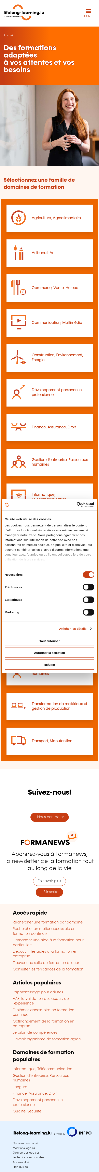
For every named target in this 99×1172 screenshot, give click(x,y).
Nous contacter (49, 817)
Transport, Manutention (52, 741)
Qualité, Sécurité (27, 1111)
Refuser (49, 664)
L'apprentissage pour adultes (38, 992)
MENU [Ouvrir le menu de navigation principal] (88, 16)
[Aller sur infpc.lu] (52, 1135)
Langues (20, 1087)
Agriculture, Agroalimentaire (56, 218)
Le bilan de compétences (35, 1032)
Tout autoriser (49, 641)
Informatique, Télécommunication (42, 1069)
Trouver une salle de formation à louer (46, 963)
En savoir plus (49, 881)
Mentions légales (24, 1148)
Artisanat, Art (43, 253)
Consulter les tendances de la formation (48, 969)
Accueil (8, 35)
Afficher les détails (72, 628)
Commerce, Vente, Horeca (55, 288)
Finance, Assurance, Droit (54, 427)
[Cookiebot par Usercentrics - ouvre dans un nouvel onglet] (76, 504)
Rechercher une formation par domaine (48, 922)
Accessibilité (21, 1162)
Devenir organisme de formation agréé (47, 1039)
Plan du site (20, 1167)
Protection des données (28, 1157)
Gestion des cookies (26, 1152)
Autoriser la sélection (49, 652)
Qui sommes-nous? (25, 1143)
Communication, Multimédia (57, 323)
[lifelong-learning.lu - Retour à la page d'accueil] (24, 13)
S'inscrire (49, 892)
